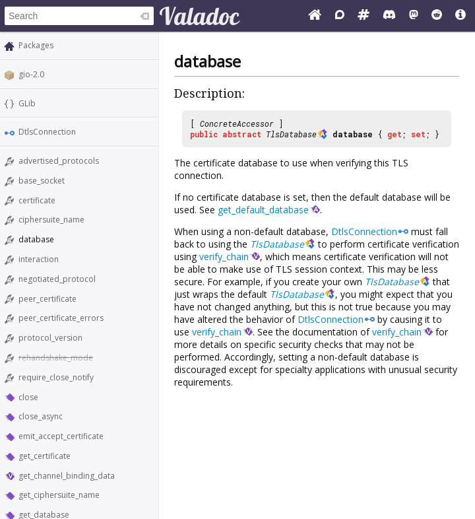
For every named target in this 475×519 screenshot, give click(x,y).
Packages (35, 45)
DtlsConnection (47, 131)
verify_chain (224, 256)
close (28, 397)
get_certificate (44, 456)
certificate (36, 200)
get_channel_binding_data (66, 475)
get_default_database (263, 209)
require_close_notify (56, 377)
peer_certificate (47, 298)
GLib (27, 103)
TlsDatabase (291, 134)
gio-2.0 (31, 74)
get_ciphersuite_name (59, 495)
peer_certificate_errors (61, 318)
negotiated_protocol (57, 279)
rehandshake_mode (55, 357)
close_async (40, 416)
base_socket (41, 180)
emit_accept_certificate (61, 436)
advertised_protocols (58, 160)
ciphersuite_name (51, 219)
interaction (38, 259)
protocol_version (50, 337)
